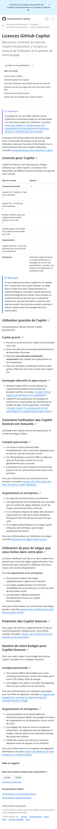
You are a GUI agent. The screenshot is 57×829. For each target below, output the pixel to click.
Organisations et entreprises (21, 493)
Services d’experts (16, 819)
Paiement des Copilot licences (26, 621)
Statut (46, 816)
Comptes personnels (16, 442)
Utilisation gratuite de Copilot (26, 320)
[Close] (50, 4)
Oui (7, 777)
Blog (28, 819)
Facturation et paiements (16, 24)
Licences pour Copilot (20, 158)
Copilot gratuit (13, 337)
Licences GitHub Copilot (40, 27)
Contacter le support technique (16, 798)
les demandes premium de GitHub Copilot (32, 150)
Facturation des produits (16, 27)
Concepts (34, 24)
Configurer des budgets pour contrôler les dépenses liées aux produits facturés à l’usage (28, 697)
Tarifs (4, 819)
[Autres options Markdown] (33, 65)
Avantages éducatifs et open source (26, 380)
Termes (24, 816)
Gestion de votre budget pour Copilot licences (24, 648)
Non (18, 777)
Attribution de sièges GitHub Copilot (29, 539)
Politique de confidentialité (12, 782)
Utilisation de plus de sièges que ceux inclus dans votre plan (26, 550)
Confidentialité (35, 816)
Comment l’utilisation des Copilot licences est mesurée (27, 422)
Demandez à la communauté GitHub (19, 794)
